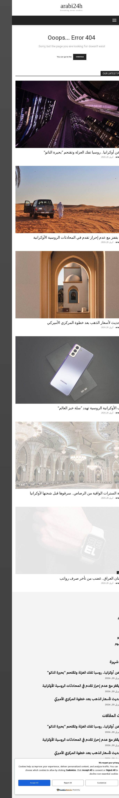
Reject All (56, 783)
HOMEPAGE (68, 57)
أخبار (112, 146)
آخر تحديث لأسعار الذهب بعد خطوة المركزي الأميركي (75, 323)
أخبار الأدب (110, 572)
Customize (89, 783)
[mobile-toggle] (102, 20)
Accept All (22, 783)
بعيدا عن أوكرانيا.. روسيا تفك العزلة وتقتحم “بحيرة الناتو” (74, 152)
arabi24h (108, 157)
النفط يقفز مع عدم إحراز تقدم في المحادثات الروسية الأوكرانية (68, 237)
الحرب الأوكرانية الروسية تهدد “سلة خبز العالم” (81, 408)
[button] (114, 20)
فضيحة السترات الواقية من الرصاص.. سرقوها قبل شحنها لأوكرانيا (67, 493)
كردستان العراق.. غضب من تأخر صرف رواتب (82, 578)
